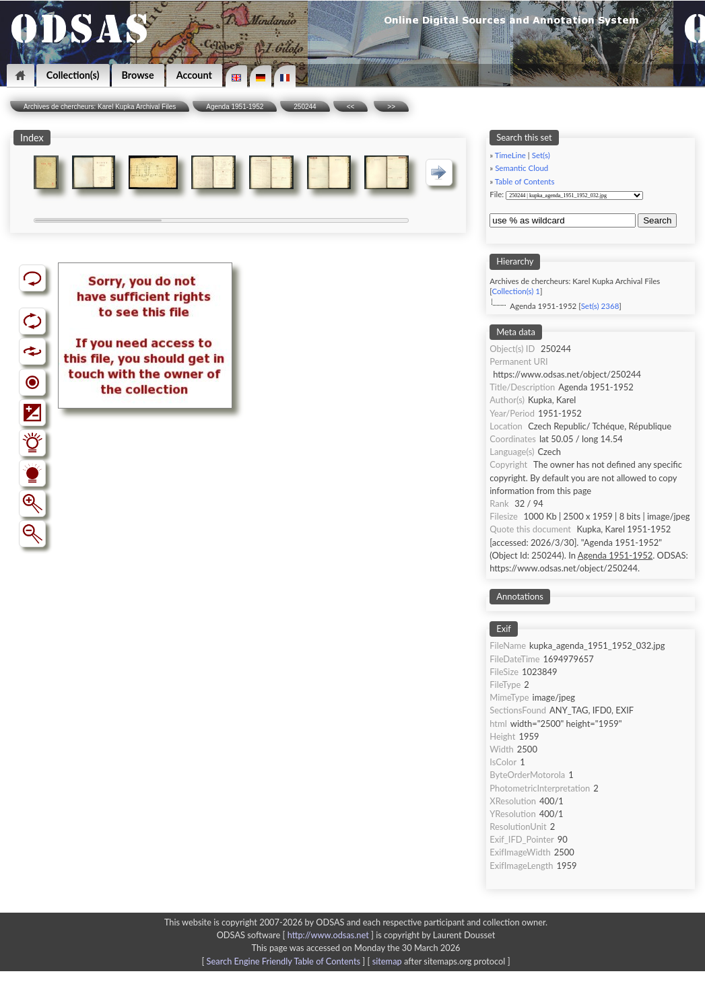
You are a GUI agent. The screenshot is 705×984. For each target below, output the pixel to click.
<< (351, 106)
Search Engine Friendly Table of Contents (283, 961)
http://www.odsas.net (328, 934)
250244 (305, 106)
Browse (138, 75)
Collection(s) (73, 75)
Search (657, 220)
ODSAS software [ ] (296, 934)
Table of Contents (525, 181)
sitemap (387, 961)
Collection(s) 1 (515, 291)
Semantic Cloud (521, 168)
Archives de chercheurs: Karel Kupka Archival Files (100, 106)
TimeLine (510, 155)
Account (194, 75)
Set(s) (541, 155)
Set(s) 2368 (600, 306)
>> (391, 106)
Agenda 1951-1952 (234, 106)
